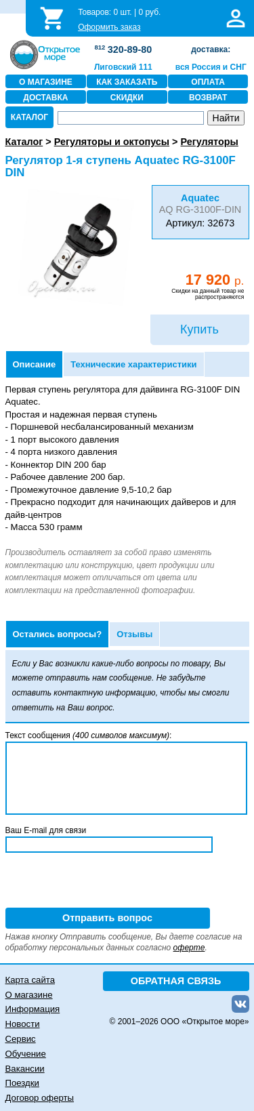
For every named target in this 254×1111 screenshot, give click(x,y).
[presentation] (108, 881)
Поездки (22, 1083)
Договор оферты (40, 1098)
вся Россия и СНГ (211, 67)
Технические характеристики (133, 364)
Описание (34, 364)
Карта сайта (30, 980)
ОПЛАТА (208, 82)
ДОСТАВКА (45, 97)
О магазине (29, 995)
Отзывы (134, 634)
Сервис (20, 1039)
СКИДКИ (127, 97)
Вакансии (25, 1069)
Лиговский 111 (123, 67)
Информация (32, 1009)
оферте (189, 947)
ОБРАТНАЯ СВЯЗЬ (176, 980)
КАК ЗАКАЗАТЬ (126, 82)
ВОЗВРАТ (208, 97)
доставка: (210, 49)
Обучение (25, 1054)
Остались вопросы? (57, 634)
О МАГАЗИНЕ (45, 82)
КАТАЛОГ (29, 117)
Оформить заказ (109, 27)
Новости (22, 1024)
